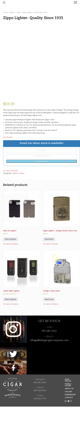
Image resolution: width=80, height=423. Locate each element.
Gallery (68, 408)
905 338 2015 (40, 407)
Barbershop (70, 411)
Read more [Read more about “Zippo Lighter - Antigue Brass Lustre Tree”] (49, 256)
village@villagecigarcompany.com (49, 357)
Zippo (19, 12)
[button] (10, 187)
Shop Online (68, 396)
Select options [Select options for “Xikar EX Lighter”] (10, 256)
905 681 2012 (49, 347)
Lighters (12, 12)
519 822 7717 (40, 415)
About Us (69, 405)
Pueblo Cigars (68, 401)
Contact (69, 414)
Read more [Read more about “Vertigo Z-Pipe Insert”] (49, 316)
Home (5, 12)
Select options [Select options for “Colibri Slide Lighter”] (10, 316)
